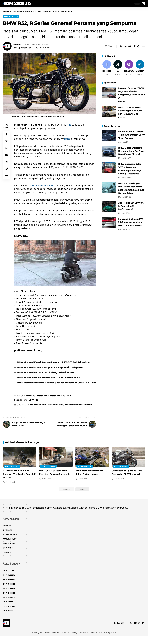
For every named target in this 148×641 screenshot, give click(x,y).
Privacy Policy (110, 637)
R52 (69, 403)
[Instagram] (129, 69)
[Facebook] (107, 69)
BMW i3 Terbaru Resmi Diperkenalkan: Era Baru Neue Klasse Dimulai (130, 150)
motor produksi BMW (43, 186)
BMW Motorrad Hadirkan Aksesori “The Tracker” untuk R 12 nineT (17, 481)
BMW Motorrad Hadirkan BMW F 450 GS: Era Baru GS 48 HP (52, 381)
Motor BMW (43, 403)
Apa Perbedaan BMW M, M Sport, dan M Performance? (130, 203)
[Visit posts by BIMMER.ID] (7, 46)
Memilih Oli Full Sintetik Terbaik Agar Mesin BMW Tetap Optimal (131, 135)
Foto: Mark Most (55, 412)
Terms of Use (96, 637)
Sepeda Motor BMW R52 (26, 407)
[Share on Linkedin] (130, 46)
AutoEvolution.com (37, 412)
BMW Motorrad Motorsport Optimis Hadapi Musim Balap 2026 (53, 371)
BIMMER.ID (18, 44)
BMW (67, 139)
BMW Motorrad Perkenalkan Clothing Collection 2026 (48, 376)
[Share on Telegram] (134, 46)
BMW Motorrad (11, 17)
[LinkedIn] (140, 69)
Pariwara (122, 102)
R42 (69, 125)
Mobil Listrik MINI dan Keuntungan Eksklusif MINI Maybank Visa (129, 111)
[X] (118, 69)
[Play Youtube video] (55, 263)
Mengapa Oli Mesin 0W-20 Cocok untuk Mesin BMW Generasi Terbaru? (131, 219)
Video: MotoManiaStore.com (78, 412)
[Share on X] (121, 46)
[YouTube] (135, 628)
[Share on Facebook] (116, 46)
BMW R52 (31, 403)
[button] (130, 3)
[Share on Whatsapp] (125, 46)
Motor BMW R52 (58, 403)
